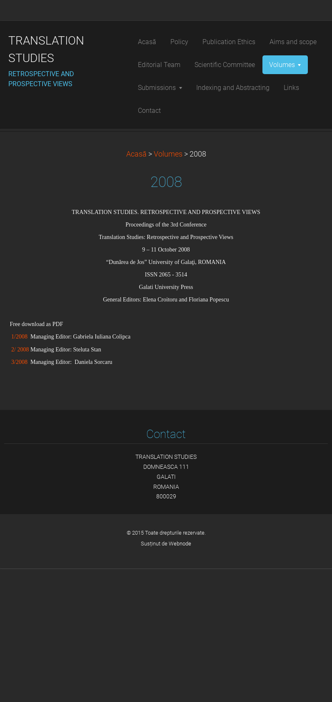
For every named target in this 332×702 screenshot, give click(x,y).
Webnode (180, 677)
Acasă (136, 288)
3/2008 (17, 496)
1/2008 (19, 471)
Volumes (168, 288)
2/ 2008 (20, 483)
